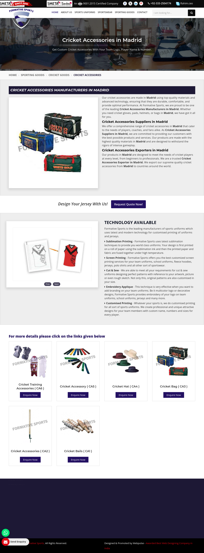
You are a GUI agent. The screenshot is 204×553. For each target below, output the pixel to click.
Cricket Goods (59, 75)
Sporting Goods (125, 12)
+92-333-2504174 (159, 3)
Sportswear (105, 12)
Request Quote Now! (128, 204)
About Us (66, 12)
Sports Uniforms (85, 12)
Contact (142, 12)
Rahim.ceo (184, 4)
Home (55, 12)
